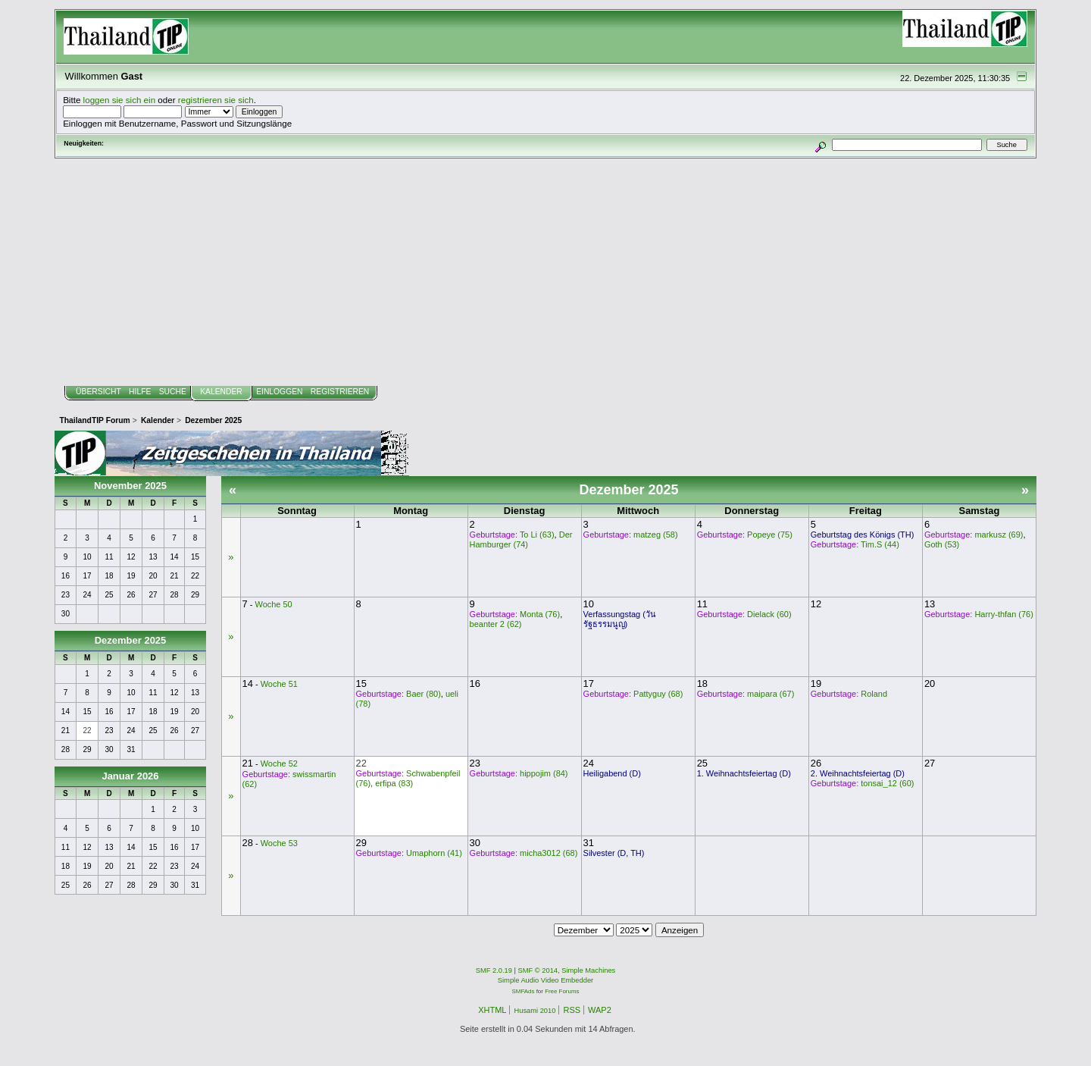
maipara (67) (770, 693)
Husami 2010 (534, 1010)
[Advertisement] (545, 272)
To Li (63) (537, 534)
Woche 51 (279, 683)
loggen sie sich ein (119, 100)
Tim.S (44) (880, 544)
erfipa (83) (394, 783)
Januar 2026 (130, 776)
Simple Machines (588, 970)
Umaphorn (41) (434, 853)
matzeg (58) (655, 534)
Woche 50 (273, 604)
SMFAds (523, 991)
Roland (874, 693)
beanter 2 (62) (496, 624)
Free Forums (562, 991)
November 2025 (130, 485)
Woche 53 (279, 843)
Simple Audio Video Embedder (545, 980)
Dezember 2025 (131, 640)
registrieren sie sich (216, 100)
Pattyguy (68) (658, 693)
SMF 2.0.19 (494, 970)
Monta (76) (540, 614)
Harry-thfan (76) (1003, 614)
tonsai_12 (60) (887, 783)
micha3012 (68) (548, 853)
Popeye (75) (769, 534)
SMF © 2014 (538, 970)
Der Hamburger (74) (521, 540)
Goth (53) (941, 544)
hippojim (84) (543, 773)
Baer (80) (423, 693)
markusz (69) (998, 534)
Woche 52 (279, 763)
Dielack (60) (769, 614)
